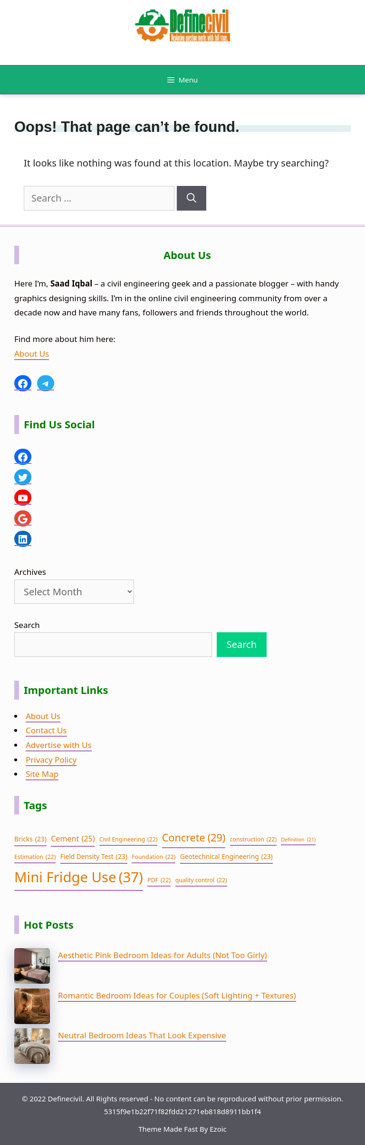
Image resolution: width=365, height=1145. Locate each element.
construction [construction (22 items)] (253, 839)
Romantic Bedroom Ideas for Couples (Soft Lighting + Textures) (177, 995)
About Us (31, 353)
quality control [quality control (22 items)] (201, 880)
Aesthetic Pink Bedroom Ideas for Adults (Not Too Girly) (162, 955)
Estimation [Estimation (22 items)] (35, 857)
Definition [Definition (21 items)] (298, 839)
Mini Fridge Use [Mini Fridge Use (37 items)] (78, 877)
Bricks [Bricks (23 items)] (30, 839)
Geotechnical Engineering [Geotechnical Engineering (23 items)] (226, 857)
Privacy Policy (51, 759)
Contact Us (46, 730)
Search (27, 624)
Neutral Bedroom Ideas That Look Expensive (142, 1035)
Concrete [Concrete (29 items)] (193, 838)
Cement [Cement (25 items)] (73, 839)
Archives (30, 571)
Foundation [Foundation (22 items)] (153, 857)
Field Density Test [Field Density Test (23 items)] (93, 857)
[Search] (191, 198)
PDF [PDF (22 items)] (159, 880)
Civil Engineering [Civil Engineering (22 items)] (128, 839)
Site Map (42, 773)
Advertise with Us (59, 744)
